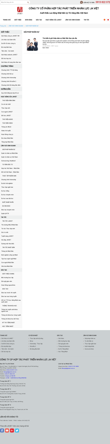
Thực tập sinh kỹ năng (35, 338)
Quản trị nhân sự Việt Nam (9, 157)
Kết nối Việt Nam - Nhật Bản (10, 172)
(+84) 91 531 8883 (73, 366)
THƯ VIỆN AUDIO (7, 119)
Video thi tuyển (6, 130)
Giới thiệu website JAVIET (9, 55)
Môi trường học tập (7, 277)
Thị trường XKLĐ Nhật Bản (9, 225)
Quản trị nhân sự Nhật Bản (9, 153)
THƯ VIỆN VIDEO (7, 123)
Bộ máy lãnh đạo (6, 47)
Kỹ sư (30, 341)
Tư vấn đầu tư (88, 341)
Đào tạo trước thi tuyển (8, 292)
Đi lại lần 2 (32, 346)
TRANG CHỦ (3, 335)
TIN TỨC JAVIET (7, 221)
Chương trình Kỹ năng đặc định (10, 85)
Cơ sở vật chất (6, 104)
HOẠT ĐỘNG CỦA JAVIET (9, 97)
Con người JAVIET (7, 112)
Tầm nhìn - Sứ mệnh (7, 51)
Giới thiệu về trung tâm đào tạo (11, 62)
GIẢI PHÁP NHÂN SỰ (8, 149)
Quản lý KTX (5, 213)
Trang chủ (7, 20)
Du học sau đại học (7, 198)
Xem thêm (45, 48)
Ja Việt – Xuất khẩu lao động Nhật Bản (15, 378)
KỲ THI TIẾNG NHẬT (8, 322)
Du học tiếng (5, 191)
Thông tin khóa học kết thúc (10, 319)
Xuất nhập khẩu (88, 346)
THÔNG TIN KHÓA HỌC (9, 306)
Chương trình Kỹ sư (7, 74)
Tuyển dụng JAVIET (7, 236)
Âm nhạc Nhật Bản (7, 138)
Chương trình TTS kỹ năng (9, 70)
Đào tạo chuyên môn (7, 210)
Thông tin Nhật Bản (7, 251)
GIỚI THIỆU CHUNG (8, 274)
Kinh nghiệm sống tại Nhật (9, 255)
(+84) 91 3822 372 (10, 374)
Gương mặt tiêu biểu (7, 244)
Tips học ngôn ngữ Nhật (8, 259)
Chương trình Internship (8, 77)
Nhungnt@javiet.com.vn (68, 368)
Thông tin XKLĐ (6, 127)
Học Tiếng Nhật (62, 351)
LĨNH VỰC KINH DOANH (8, 146)
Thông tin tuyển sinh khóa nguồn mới (9, 310)
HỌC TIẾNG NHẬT (7, 326)
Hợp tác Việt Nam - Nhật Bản (10, 168)
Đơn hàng (28, 20)
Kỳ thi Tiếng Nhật (63, 349)
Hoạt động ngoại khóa (8, 285)
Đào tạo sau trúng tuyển (9, 296)
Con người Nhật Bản (7, 262)
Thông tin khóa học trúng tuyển (11, 315)
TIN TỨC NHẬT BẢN (8, 247)
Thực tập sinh (5, 108)
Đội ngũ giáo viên (6, 281)
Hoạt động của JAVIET (53, 20)
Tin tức (86, 20)
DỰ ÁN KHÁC (6, 206)
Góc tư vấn (4, 232)
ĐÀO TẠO (4, 270)
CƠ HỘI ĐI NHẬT (33, 335)
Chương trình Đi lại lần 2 (8, 81)
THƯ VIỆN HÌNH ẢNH (8, 100)
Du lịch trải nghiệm (7, 183)
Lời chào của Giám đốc (8, 40)
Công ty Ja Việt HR (10, 376)
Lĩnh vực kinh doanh (72, 20)
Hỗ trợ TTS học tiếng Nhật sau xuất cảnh (11, 301)
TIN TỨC (3, 217)
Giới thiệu (17, 20)
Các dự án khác (88, 349)
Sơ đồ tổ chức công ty (8, 43)
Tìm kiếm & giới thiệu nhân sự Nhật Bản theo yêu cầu (59, 38)
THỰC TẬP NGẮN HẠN (9, 176)
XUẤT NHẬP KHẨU (8, 202)
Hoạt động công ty (7, 134)
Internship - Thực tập (35, 344)
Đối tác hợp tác (6, 58)
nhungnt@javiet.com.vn (9, 372)
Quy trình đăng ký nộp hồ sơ (10, 93)
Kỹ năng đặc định (34, 349)
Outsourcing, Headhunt (8, 161)
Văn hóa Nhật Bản (7, 266)
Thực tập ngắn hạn (7, 187)
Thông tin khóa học (63, 346)
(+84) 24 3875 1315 (11, 370)
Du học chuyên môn (7, 195)
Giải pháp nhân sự (89, 338)
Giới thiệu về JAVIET (6, 338)
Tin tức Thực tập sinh (8, 228)
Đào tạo (39, 20)
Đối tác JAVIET (6, 115)
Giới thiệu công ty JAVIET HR (10, 36)
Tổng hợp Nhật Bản (7, 142)
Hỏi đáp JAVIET (6, 240)
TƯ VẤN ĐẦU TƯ (7, 164)
